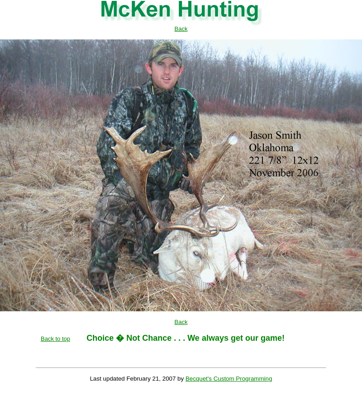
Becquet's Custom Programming (229, 378)
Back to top (55, 338)
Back (181, 28)
